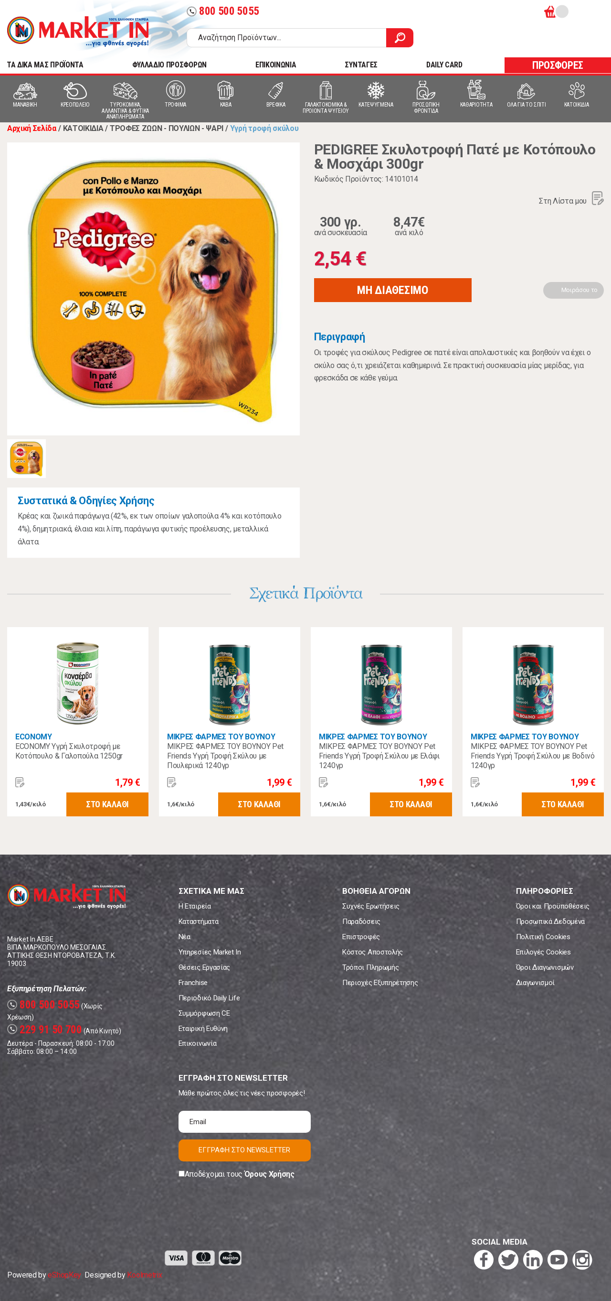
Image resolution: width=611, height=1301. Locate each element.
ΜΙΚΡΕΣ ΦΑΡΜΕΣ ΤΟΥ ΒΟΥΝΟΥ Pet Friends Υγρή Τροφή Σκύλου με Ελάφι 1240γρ (379, 756)
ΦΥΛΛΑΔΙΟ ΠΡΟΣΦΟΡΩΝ (169, 64)
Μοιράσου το (579, 289)
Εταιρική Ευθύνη (203, 1028)
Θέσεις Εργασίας (204, 967)
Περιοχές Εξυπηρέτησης (380, 982)
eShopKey (64, 1274)
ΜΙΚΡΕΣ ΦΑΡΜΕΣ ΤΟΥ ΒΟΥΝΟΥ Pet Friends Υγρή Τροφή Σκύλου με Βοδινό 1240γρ (533, 756)
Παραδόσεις (361, 921)
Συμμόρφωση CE (204, 1013)
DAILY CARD (444, 64)
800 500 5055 (223, 11)
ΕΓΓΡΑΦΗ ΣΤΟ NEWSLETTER (244, 1150)
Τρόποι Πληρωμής (370, 967)
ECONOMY (33, 736)
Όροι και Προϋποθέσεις (553, 906)
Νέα (184, 936)
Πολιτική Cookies (543, 936)
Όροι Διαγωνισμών (545, 967)
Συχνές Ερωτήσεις (371, 906)
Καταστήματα (198, 921)
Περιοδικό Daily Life (209, 998)
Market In (77, 31)
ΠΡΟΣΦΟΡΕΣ (557, 65)
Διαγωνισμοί (535, 982)
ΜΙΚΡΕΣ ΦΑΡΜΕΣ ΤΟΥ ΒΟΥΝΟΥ (221, 736)
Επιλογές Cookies (543, 952)
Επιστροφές (361, 936)
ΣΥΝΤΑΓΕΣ (361, 64)
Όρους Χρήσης (269, 1174)
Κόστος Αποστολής (372, 952)
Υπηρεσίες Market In (210, 952)
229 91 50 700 (44, 1029)
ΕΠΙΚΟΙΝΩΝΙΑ (275, 64)
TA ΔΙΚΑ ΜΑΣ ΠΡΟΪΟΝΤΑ (45, 64)
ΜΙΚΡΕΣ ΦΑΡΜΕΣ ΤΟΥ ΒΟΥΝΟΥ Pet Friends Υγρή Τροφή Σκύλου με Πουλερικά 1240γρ (225, 756)
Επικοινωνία (197, 1043)
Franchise (193, 982)
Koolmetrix (144, 1274)
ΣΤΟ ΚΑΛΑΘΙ (107, 804)
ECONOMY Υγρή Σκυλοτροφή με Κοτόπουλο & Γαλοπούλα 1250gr (69, 751)
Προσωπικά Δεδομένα (550, 921)
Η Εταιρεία (195, 906)
